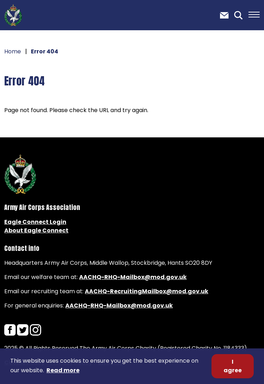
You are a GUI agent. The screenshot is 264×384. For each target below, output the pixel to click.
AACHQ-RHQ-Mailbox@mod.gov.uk (133, 277)
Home (12, 51)
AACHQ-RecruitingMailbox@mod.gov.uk (146, 291)
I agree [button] (233, 366)
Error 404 (24, 81)
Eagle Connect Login (35, 222)
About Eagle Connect (36, 230)
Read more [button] (62, 370)
